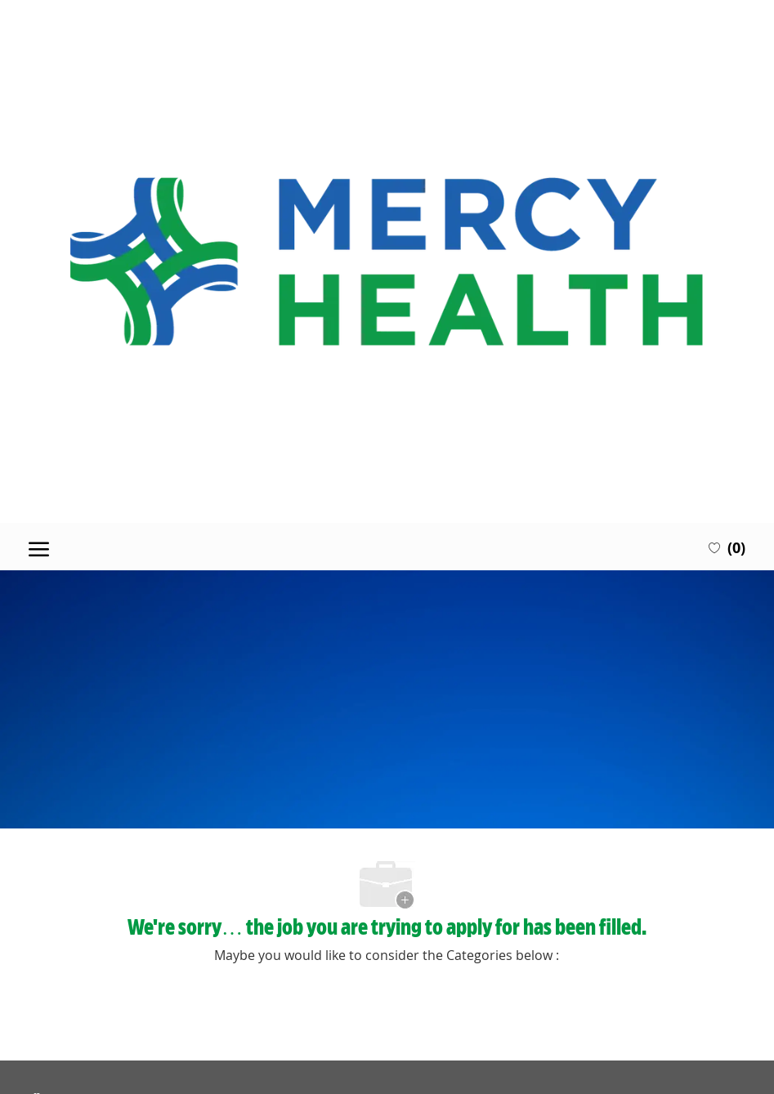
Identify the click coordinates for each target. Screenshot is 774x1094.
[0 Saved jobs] (727, 546)
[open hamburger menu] (39, 546)
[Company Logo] (387, 261)
